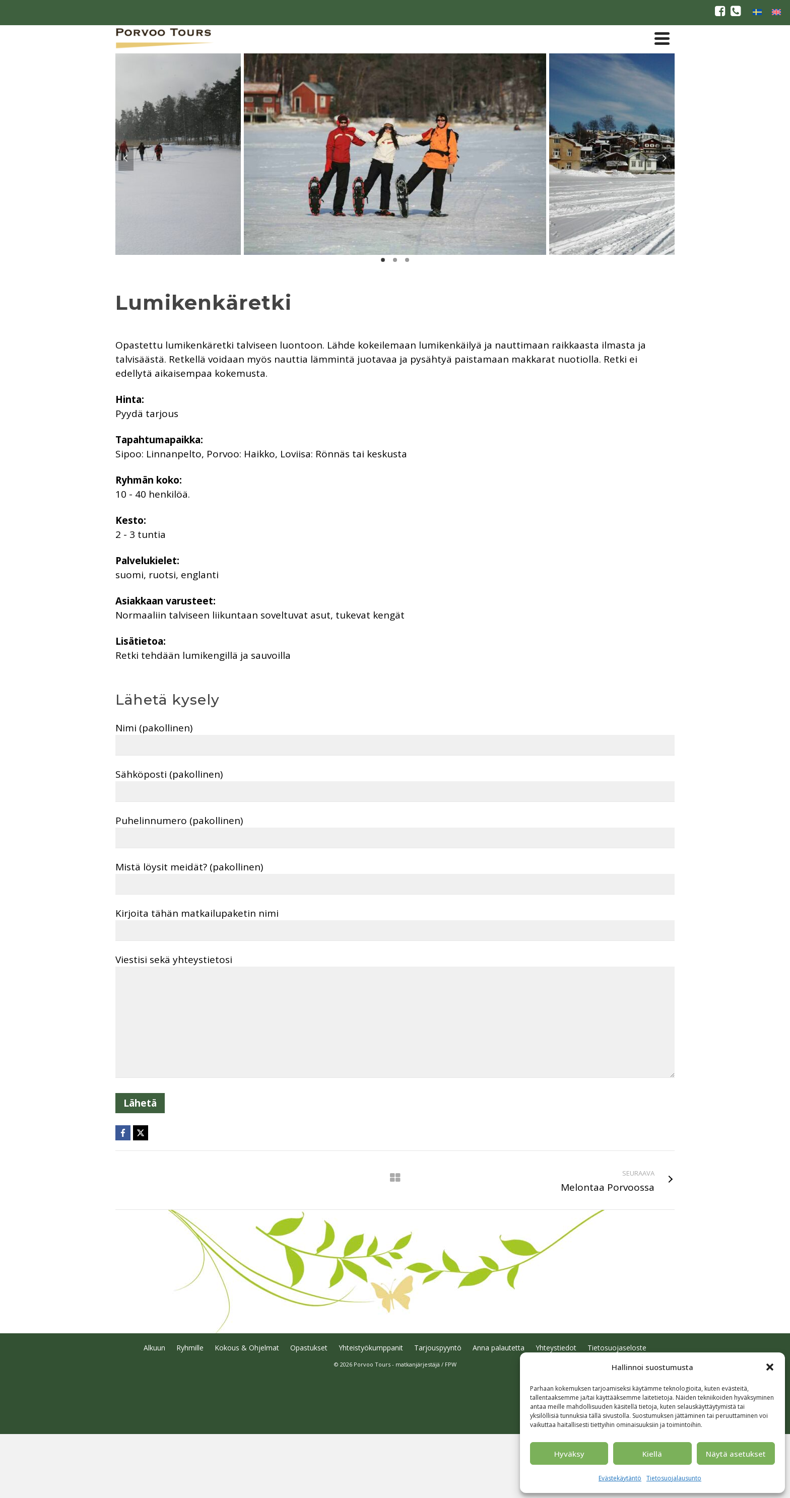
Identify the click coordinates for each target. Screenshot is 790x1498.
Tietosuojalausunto (673, 1478)
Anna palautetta (498, 1347)
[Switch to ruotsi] (757, 11)
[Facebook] (122, 1132)
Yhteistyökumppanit (371, 1347)
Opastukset (308, 1347)
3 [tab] (407, 260)
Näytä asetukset (736, 1454)
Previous (126, 158)
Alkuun (154, 1347)
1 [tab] (383, 260)
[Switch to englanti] (776, 11)
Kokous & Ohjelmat (247, 1347)
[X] (140, 1132)
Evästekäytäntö (620, 1478)
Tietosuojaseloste (616, 1347)
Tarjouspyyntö (438, 1347)
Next (664, 158)
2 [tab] (395, 260)
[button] (770, 1367)
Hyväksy (569, 1454)
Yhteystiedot (556, 1347)
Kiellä (652, 1454)
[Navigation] (662, 38)
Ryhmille (190, 1347)
